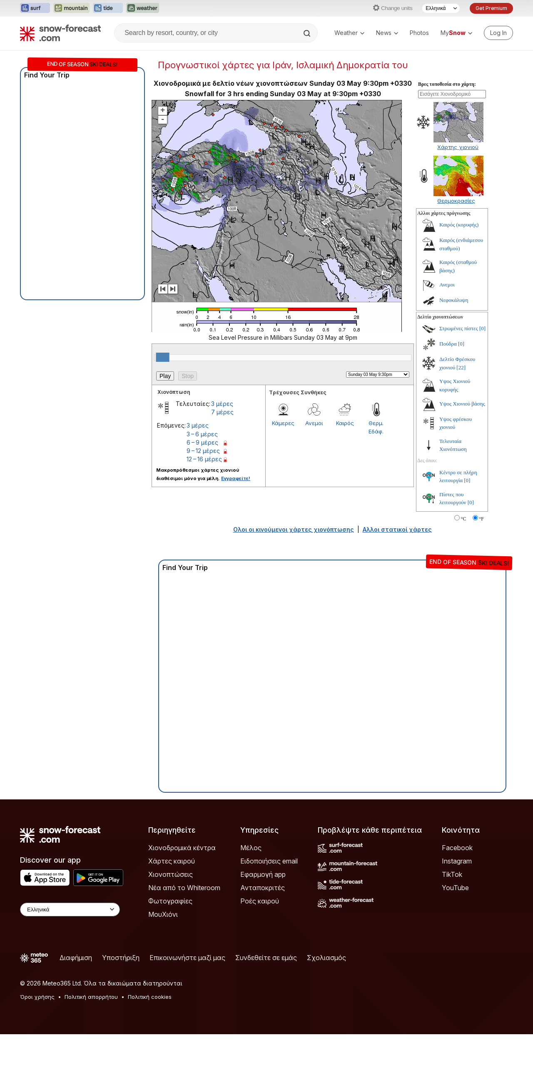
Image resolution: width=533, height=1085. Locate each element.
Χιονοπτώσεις (170, 925)
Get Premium (491, 8)
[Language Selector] (441, 8)
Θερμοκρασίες (456, 251)
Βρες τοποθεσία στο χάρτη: (447, 135)
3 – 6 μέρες (202, 484)
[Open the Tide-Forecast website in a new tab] (108, 8)
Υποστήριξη (120, 1008)
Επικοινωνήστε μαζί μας (187, 1008)
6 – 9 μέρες (202, 493)
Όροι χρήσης (37, 1047)
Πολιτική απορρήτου (91, 1047)
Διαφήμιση (76, 1008)
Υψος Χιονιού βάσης (462, 454)
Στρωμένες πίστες (458, 379)
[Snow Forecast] (60, 33)
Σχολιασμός (326, 1008)
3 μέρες (222, 454)
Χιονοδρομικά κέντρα (182, 898)
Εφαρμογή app (263, 925)
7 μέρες (222, 462)
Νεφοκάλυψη (453, 351)
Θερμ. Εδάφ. (376, 477)
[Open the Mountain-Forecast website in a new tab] (71, 8)
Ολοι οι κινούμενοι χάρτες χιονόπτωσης (293, 580)
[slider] (162, 408)
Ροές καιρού (259, 952)
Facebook (457, 898)
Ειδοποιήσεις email (269, 912)
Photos (419, 32)
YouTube (455, 938)
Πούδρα (448, 394)
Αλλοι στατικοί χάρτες (397, 580)
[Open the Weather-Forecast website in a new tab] (142, 8)
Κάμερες (283, 473)
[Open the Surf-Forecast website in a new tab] (35, 8)
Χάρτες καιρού (171, 912)
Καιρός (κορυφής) (458, 275)
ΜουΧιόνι (163, 965)
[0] (482, 379)
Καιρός (345, 473)
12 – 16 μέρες (204, 509)
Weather (349, 32)
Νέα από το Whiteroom (184, 938)
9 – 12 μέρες (203, 501)
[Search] (307, 33)
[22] (461, 418)
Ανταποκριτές (262, 938)
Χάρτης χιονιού (457, 197)
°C (463, 569)
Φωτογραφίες (170, 952)
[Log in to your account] (498, 33)
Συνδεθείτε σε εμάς (266, 1008)
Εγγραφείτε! (235, 529)
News (387, 32)
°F (481, 569)
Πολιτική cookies (150, 1047)
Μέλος (251, 898)
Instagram (457, 912)
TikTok (452, 925)
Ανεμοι (314, 473)
